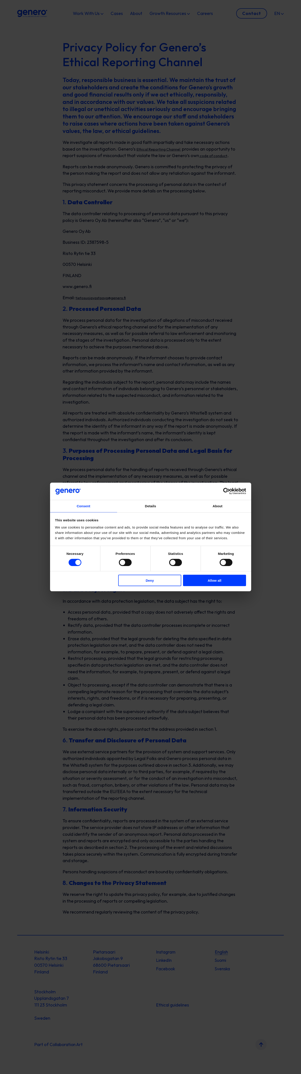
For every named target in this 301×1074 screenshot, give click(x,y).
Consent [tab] (83, 506)
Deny (150, 580)
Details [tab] (150, 506)
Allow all (214, 580)
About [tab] (218, 506)
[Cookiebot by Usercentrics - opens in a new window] (226, 491)
